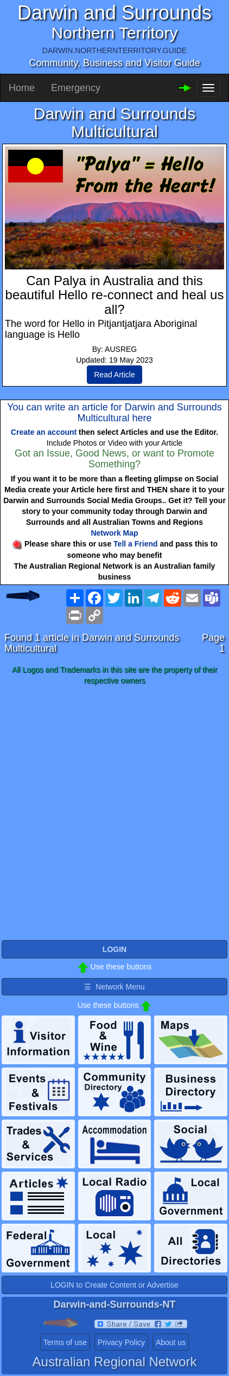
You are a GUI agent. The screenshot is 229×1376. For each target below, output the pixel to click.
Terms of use (65, 1342)
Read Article (114, 374)
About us (171, 1342)
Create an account (44, 432)
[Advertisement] (114, 813)
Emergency (75, 87)
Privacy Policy (121, 1342)
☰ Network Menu (114, 986)
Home (22, 87)
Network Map (114, 533)
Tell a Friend (135, 543)
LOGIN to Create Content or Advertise (114, 1285)
